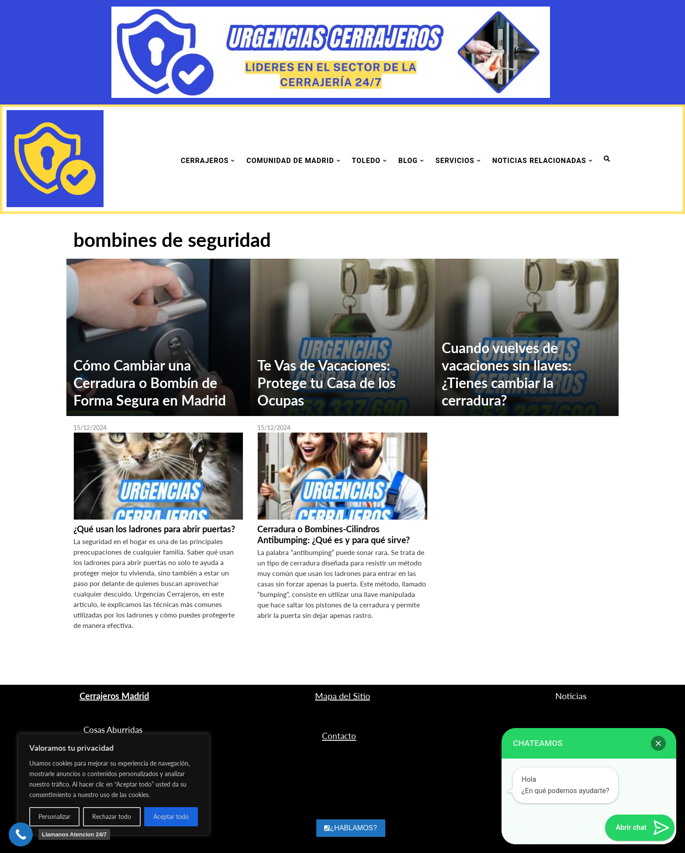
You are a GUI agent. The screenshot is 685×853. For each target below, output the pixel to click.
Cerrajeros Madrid (114, 695)
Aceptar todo (171, 816)
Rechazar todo (111, 816)
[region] (113, 784)
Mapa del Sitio (342, 695)
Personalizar (54, 816)
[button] (658, 743)
